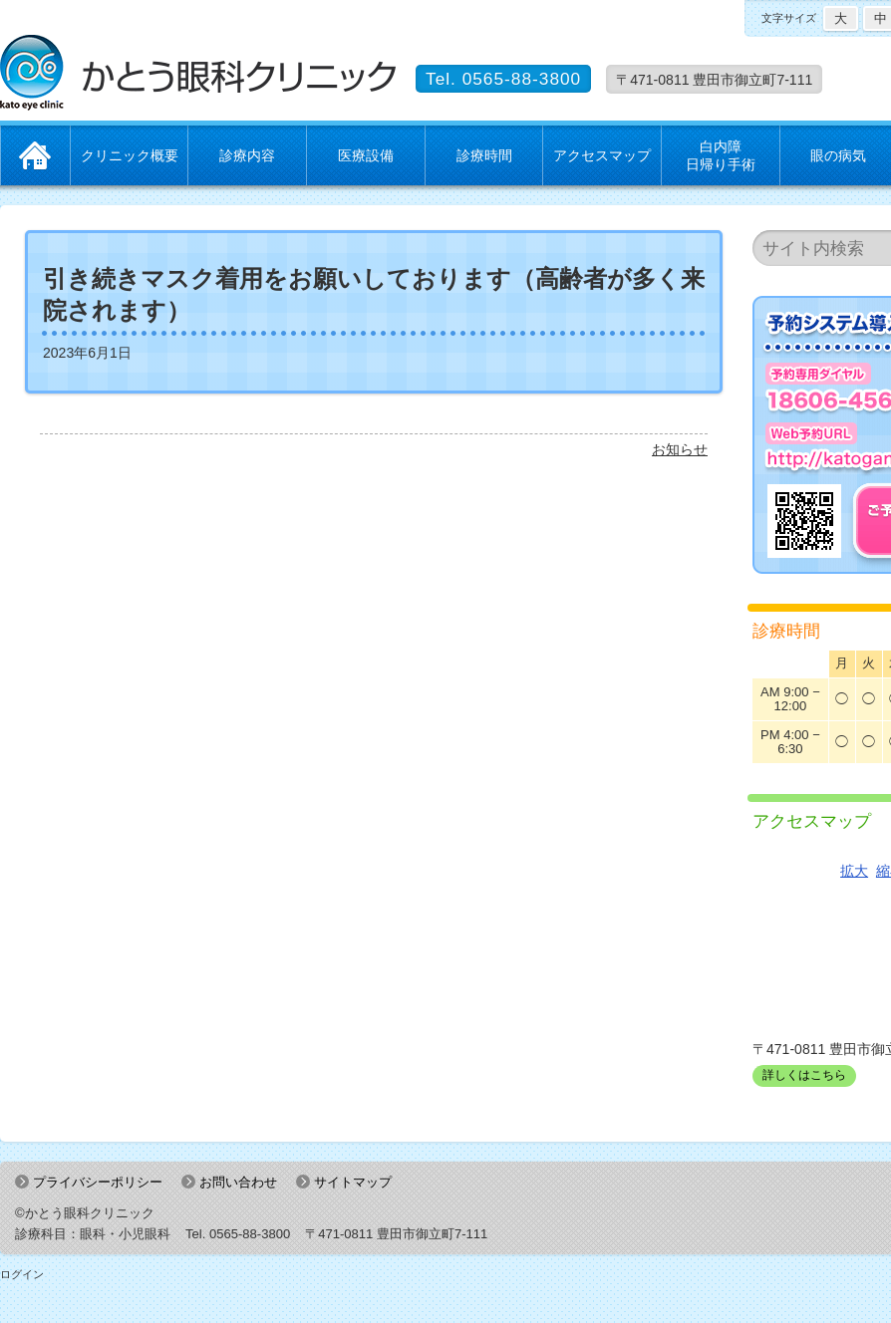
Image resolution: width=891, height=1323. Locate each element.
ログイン (22, 1274)
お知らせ (680, 449)
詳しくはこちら (804, 1075)
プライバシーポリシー (97, 1182)
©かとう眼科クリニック (84, 1212)
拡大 (854, 871)
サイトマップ (353, 1182)
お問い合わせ (238, 1182)
